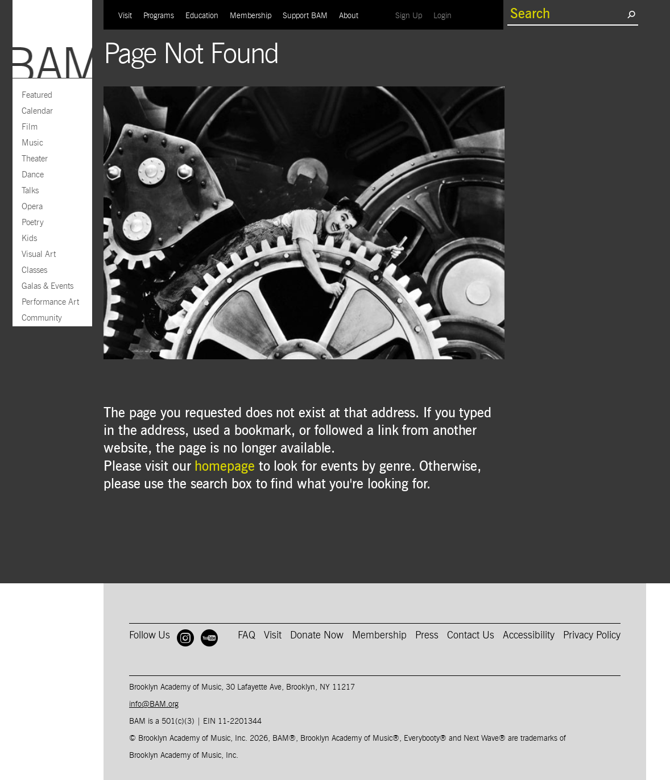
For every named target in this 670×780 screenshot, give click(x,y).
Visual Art (39, 254)
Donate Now (317, 635)
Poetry (33, 222)
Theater (35, 159)
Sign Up (411, 15)
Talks (30, 190)
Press (427, 635)
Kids (29, 238)
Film (30, 127)
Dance (33, 175)
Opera (32, 206)
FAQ (246, 635)
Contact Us (470, 635)
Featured (37, 95)
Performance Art (50, 302)
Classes (34, 270)
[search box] (567, 14)
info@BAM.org (154, 704)
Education (201, 16)
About (348, 16)
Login (445, 15)
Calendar (37, 111)
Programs (158, 16)
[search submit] (631, 14)
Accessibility (529, 635)
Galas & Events (47, 286)
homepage (224, 467)
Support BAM (305, 16)
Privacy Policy (592, 635)
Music (32, 143)
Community (42, 318)
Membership (250, 16)
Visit (125, 16)
